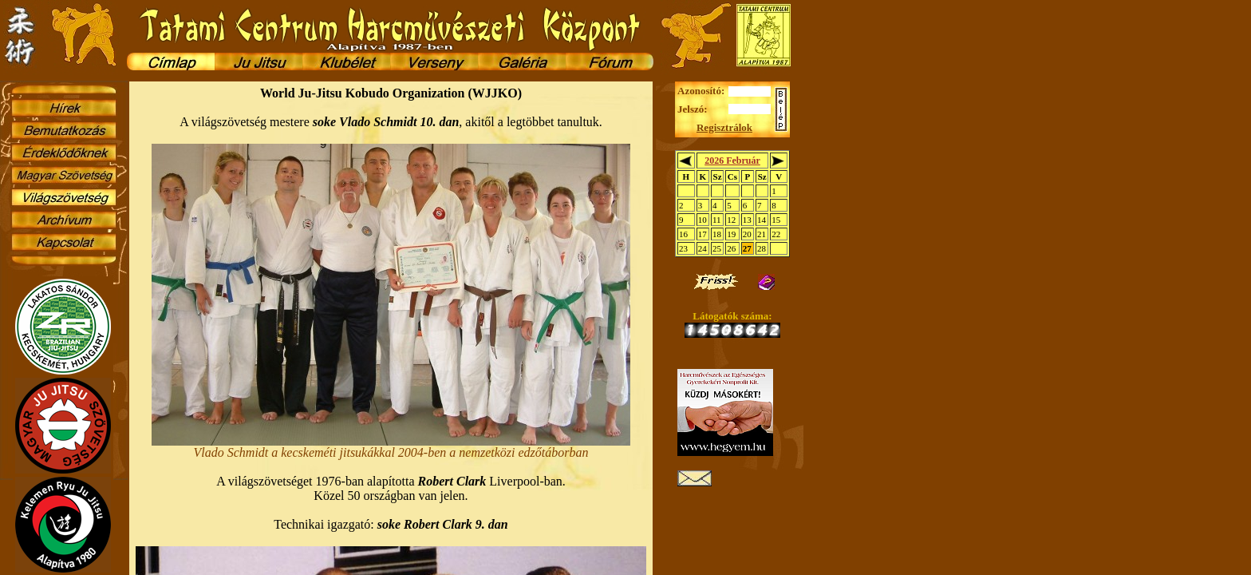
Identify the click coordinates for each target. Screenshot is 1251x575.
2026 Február (732, 160)
